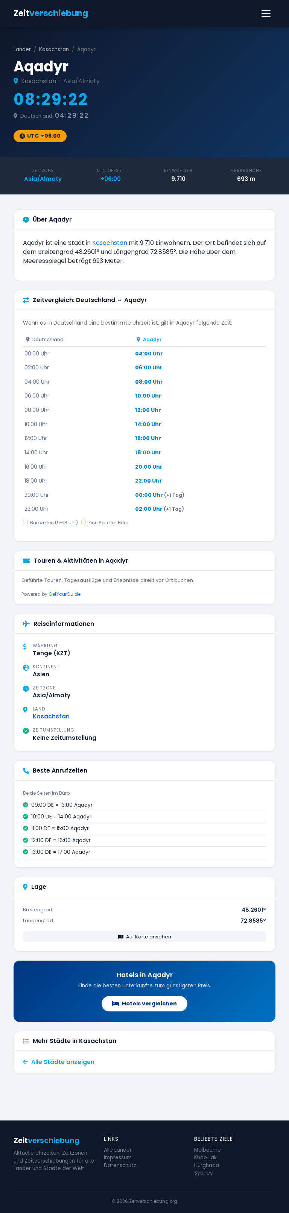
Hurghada (206, 1165)
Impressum (118, 1157)
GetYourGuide (65, 594)
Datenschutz (120, 1165)
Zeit (51, 13)
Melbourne (207, 1150)
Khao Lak (205, 1157)
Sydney (203, 1173)
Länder (22, 49)
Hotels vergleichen (144, 1003)
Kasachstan (54, 49)
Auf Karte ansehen (144, 937)
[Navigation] (266, 13)
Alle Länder (118, 1150)
